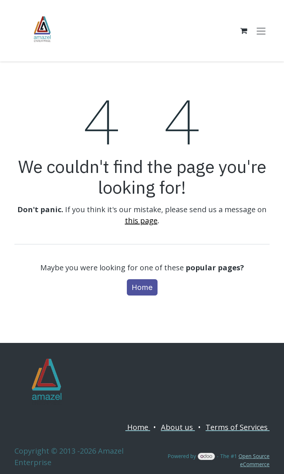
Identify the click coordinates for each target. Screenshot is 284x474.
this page (141, 221)
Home (142, 287)
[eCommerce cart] (244, 31)
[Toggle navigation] (261, 31)
